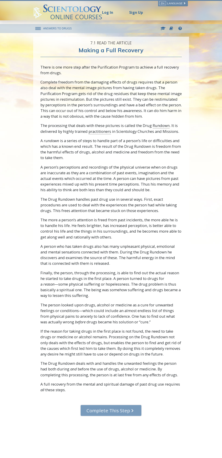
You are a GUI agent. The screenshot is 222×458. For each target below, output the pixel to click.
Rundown (161, 125)
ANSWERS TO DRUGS (57, 28)
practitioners (100, 131)
